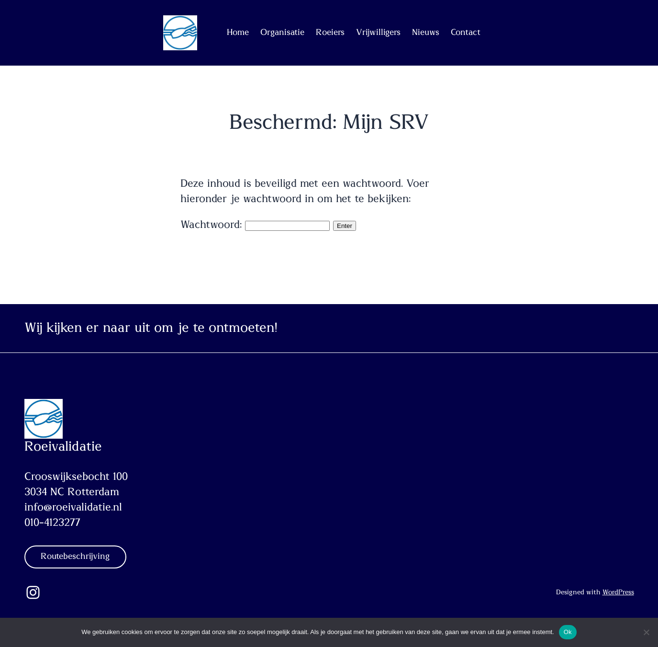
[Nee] (646, 632)
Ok (568, 632)
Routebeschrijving (75, 556)
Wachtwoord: (255, 224)
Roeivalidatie (63, 447)
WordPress (618, 592)
